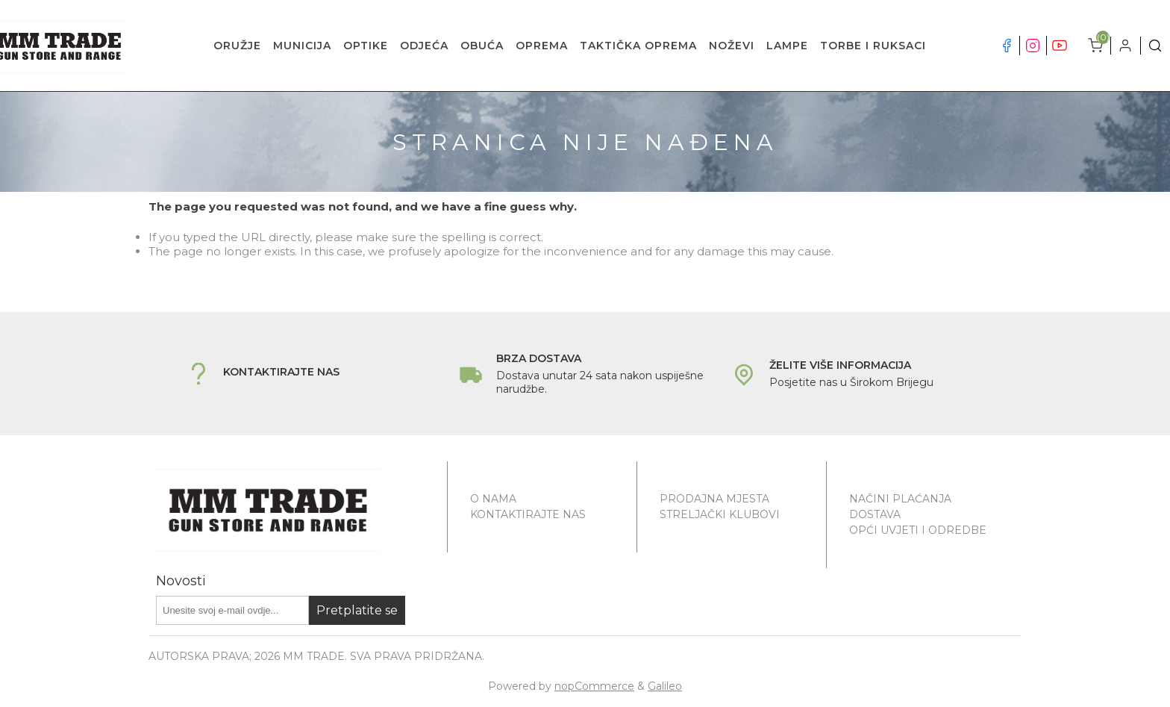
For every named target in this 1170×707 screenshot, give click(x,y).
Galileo (665, 686)
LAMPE (787, 45)
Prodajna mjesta (714, 498)
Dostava (875, 514)
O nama (493, 498)
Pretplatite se (357, 610)
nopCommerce (594, 686)
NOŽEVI (731, 45)
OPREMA (542, 45)
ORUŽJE (237, 45)
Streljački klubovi (720, 514)
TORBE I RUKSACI (873, 45)
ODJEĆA (424, 45)
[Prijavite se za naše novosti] (232, 610)
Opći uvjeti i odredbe (917, 530)
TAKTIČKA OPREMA (638, 45)
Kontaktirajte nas (528, 514)
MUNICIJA (302, 45)
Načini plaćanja (900, 498)
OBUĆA (482, 45)
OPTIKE (365, 45)
